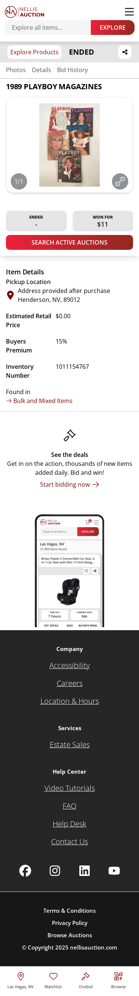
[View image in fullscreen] (120, 181)
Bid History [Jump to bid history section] (72, 70)
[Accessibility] (69, 665)
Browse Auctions (69, 935)
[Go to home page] (24, 12)
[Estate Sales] (70, 744)
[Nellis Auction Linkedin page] (84, 871)
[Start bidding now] (69, 484)
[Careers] (70, 683)
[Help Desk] (69, 824)
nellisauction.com (93, 947)
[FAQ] (69, 806)
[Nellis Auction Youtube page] (114, 871)
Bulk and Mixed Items (39, 401)
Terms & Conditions (69, 910)
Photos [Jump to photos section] (16, 70)
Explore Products (34, 52)
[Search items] (51, 27)
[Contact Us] (69, 842)
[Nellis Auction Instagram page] (55, 871)
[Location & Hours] (69, 701)
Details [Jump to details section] (41, 70)
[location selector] (20, 979)
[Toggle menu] (129, 12)
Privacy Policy (69, 922)
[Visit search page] (118, 979)
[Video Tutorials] (69, 788)
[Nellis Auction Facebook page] (25, 871)
